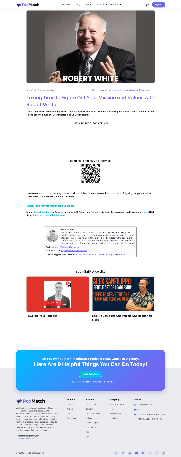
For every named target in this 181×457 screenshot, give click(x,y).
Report (92, 422)
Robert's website (43, 212)
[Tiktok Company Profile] (156, 453)
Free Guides (90, 427)
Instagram (111, 254)
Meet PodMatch (116, 413)
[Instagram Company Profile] (143, 453)
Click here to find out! (25, 438)
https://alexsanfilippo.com (67, 247)
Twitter (101, 254)
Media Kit (113, 418)
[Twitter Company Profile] (123, 453)
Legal (111, 409)
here (145, 212)
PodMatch (95, 212)
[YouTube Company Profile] (136, 453)
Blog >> (95, 90)
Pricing (76, 5)
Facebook (91, 254)
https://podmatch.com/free (74, 250)
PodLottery (71, 418)
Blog (87, 432)
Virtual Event (90, 404)
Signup (158, 5)
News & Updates (116, 404)
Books (88, 436)
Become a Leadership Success (49, 215)
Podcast (88, 418)
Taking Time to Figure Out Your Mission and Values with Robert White (127, 90)
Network (89, 409)
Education (117, 4)
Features (64, 5)
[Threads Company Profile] (163, 453)
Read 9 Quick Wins (90, 374)
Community (101, 4)
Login (146, 5)
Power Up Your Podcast (42, 316)
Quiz (69, 413)
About (87, 4)
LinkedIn (121, 254)
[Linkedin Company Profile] (150, 453)
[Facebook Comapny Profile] (116, 453)
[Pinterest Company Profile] (130, 453)
